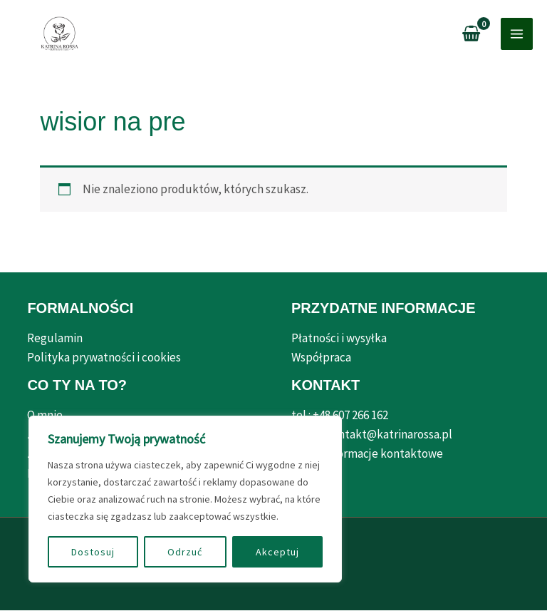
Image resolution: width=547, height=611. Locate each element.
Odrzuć (184, 551)
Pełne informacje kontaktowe (367, 454)
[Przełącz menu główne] (517, 35)
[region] (185, 499)
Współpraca (321, 358)
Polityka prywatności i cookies (104, 358)
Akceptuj (277, 551)
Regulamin (55, 338)
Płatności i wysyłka (339, 338)
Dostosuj (93, 551)
